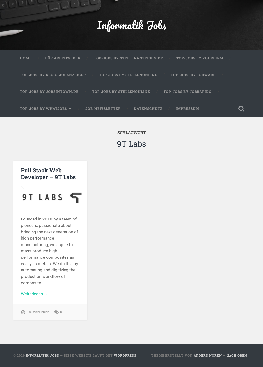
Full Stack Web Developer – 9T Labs (48, 173)
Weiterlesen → (34, 293)
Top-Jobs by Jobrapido (188, 91)
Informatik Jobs (131, 25)
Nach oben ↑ (238, 355)
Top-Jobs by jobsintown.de (49, 91)
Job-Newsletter (103, 108)
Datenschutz (148, 108)
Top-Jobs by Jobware (193, 75)
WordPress (125, 355)
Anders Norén (208, 355)
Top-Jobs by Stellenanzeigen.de (128, 58)
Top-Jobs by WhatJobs (43, 108)
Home (26, 58)
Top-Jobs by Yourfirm (199, 58)
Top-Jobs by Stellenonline (128, 75)
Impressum (187, 108)
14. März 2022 (38, 312)
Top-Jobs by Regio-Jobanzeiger (53, 75)
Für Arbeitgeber (62, 58)
